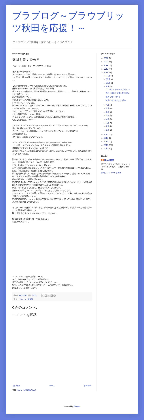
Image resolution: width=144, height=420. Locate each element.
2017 (106, 72)
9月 (108, 86)
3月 (108, 123)
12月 (108, 76)
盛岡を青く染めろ (113, 97)
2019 (106, 65)
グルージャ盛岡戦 (26, 299)
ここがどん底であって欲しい (118, 89)
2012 (106, 149)
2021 (106, 58)
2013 (106, 145)
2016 (106, 134)
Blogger (77, 406)
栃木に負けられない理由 (116, 100)
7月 (108, 108)
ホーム (52, 386)
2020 (106, 62)
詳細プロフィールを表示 (111, 173)
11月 (108, 79)
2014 (106, 142)
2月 (108, 126)
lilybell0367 (109, 160)
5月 (108, 115)
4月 (108, 119)
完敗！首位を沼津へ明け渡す (118, 93)
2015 (106, 138)
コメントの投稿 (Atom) (26, 390)
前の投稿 (87, 386)
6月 (108, 112)
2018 (106, 69)
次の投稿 (16, 386)
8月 (108, 105)
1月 (108, 130)
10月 (108, 83)
